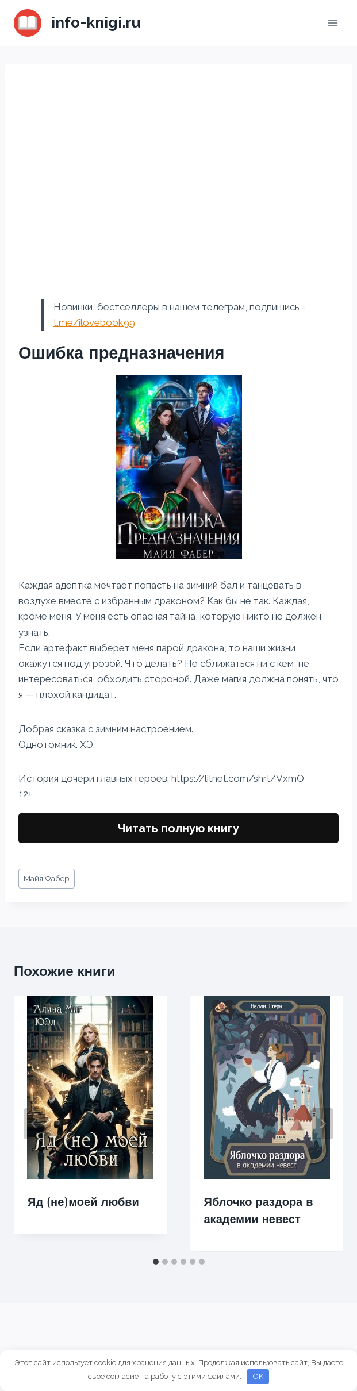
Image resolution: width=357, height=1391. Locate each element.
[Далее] (322, 1123)
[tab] (156, 1262)
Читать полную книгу (178, 828)
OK (258, 1376)
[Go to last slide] (34, 1123)
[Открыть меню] (332, 23)
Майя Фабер (47, 878)
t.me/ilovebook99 (94, 322)
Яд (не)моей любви (83, 1202)
